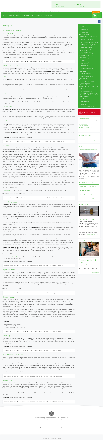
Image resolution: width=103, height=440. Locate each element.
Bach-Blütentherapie (10, 202)
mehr (86, 178)
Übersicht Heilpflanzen (85, 31)
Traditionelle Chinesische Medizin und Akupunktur (88, 87)
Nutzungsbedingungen (59, 427)
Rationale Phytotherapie (85, 83)
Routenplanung (81, 6)
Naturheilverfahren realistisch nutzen (88, 45)
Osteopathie (83, 103)
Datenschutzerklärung (56, 438)
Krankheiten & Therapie (27, 15)
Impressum (41, 427)
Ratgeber (18, 15)
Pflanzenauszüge (84, 29)
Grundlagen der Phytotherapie (87, 81)
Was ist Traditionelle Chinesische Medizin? (89, 94)
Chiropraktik (83, 98)
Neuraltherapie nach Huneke (13, 354)
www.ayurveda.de (7, 190)
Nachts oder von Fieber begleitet (87, 167)
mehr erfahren (96, 141)
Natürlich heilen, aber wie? (86, 47)
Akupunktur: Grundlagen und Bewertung (89, 90)
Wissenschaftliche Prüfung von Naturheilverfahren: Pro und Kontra (87, 53)
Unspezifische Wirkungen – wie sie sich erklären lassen (89, 49)
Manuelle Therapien (84, 96)
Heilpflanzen (82, 26)
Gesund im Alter (48, 15)
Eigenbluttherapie (9, 270)
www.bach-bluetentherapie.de (10, 256)
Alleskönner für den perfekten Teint (88, 186)
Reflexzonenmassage (85, 104)
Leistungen (11, 15)
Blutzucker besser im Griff (85, 195)
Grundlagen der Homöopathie (87, 75)
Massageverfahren (84, 101)
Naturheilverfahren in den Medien (87, 44)
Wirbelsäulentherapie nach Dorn (87, 106)
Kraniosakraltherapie (85, 99)
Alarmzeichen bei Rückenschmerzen (88, 149)
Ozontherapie (7, 380)
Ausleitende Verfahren (10, 65)
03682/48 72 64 (32, 11)
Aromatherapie (8, 33)
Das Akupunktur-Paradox (86, 91)
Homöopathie (82, 71)
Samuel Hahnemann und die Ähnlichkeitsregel (86, 77)
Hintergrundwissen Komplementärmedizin (84, 33)
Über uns (5, 15)
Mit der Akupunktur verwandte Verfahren (89, 93)
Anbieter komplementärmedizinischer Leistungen (88, 37)
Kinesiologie (7, 335)
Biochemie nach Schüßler (86, 73)
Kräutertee (82, 27)
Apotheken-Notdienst (87, 113)
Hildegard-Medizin (9, 297)
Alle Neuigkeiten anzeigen (93, 199)
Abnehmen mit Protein (84, 190)
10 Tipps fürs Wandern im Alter (87, 182)
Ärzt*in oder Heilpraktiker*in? (87, 41)
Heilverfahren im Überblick (86, 55)
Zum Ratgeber (96, 272)
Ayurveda (6, 145)
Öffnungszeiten (60, 6)
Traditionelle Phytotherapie (86, 84)
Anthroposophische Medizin (86, 39)
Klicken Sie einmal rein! (92, 234)
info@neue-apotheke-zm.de (55, 11)
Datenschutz (49, 427)
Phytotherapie (82, 80)
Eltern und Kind (38, 15)
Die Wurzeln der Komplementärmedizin (89, 42)
